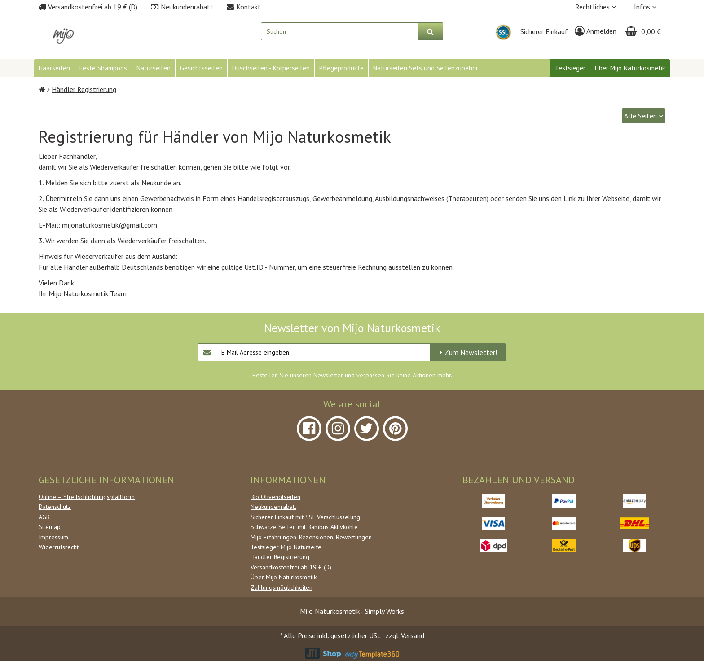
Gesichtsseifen (201, 68)
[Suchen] (430, 31)
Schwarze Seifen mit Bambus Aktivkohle (304, 527)
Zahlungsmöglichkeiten (281, 587)
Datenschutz (55, 507)
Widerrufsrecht (59, 547)
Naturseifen (153, 68)
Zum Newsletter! (470, 352)
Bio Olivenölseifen (275, 497)
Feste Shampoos (103, 68)
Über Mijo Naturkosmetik (630, 68)
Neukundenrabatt (273, 507)
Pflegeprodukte (341, 68)
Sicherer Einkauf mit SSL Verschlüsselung (305, 517)
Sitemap (50, 527)
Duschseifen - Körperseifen (271, 68)
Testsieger (570, 68)
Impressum (53, 537)
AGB (44, 517)
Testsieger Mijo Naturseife (286, 547)
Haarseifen (54, 68)
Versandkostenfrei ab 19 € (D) (291, 567)
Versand (412, 635)
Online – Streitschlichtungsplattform (87, 497)
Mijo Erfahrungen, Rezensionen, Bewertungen (311, 537)
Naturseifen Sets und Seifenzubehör (425, 68)
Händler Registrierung (280, 557)
